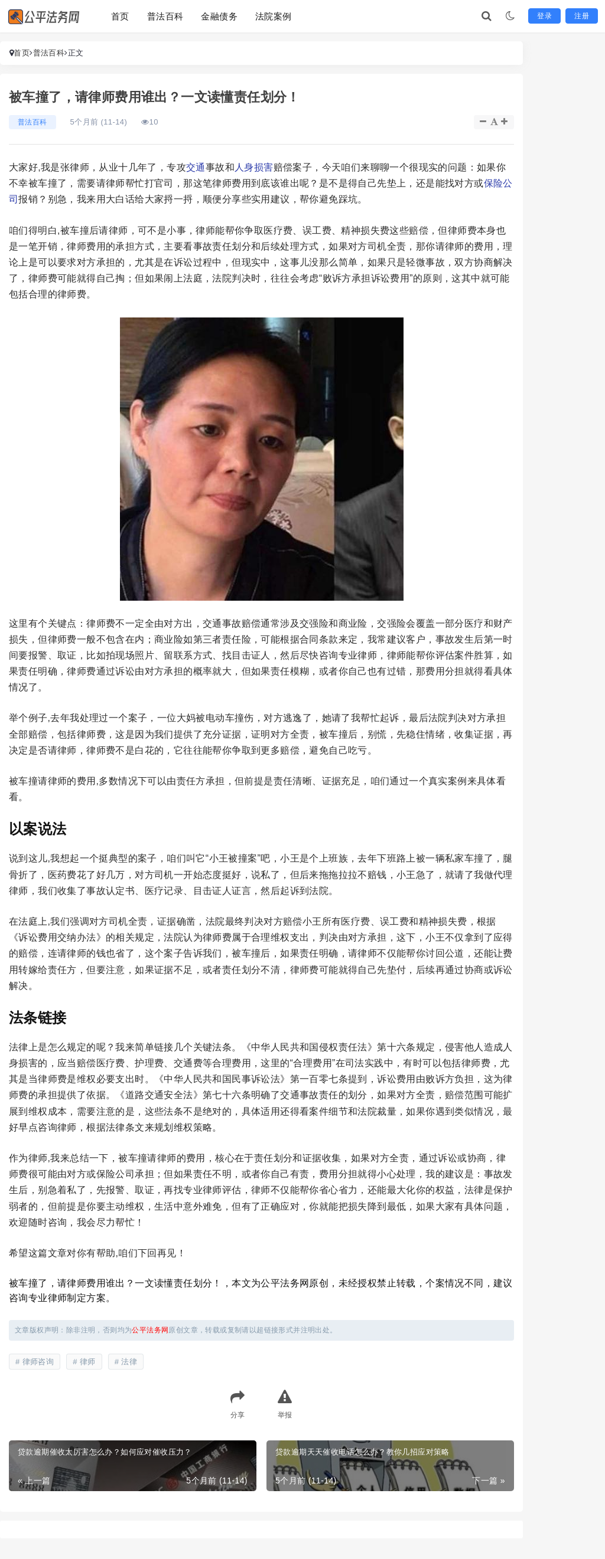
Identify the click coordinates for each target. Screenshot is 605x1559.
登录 (544, 16)
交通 (196, 167)
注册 (581, 16)
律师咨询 (38, 1361)
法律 (129, 1361)
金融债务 (219, 16)
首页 (120, 16)
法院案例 (273, 16)
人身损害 (254, 167)
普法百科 (165, 16)
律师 (88, 1361)
